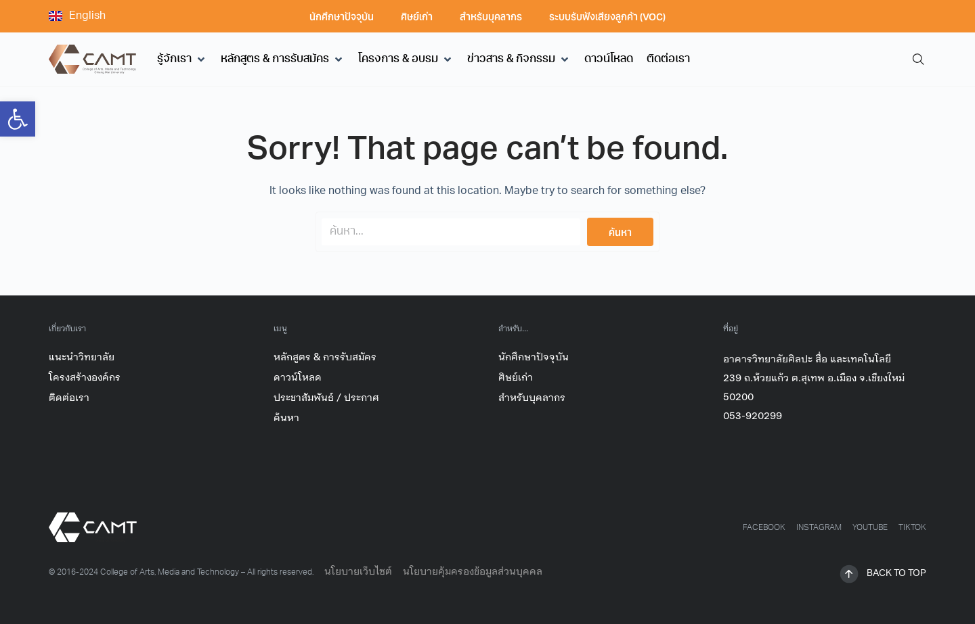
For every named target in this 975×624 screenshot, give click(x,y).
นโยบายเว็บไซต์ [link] (358, 571)
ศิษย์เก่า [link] (417, 16)
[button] (182, 59)
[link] (17, 119)
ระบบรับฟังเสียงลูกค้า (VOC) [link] (607, 16)
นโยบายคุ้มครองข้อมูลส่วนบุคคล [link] (472, 571)
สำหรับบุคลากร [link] (491, 16)
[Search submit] (620, 232)
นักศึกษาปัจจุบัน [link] (341, 16)
